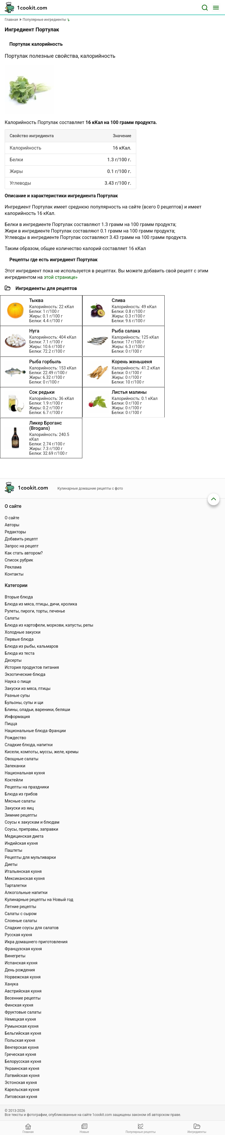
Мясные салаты (20, 801)
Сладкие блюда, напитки (29, 744)
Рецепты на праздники (27, 787)
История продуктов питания (32, 667)
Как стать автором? (24, 553)
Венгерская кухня (22, 1047)
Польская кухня (20, 1040)
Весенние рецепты (23, 998)
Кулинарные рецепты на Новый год (39, 899)
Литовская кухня (21, 1096)
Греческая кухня (20, 1054)
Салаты (12, 618)
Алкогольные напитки (26, 892)
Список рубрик (19, 560)
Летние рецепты (20, 906)
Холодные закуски (22, 632)
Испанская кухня (21, 963)
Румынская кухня (21, 1026)
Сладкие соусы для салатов (32, 927)
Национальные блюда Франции (35, 730)
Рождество (15, 737)
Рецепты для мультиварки (30, 857)
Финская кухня (19, 1005)
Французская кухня (23, 948)
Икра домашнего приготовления (36, 941)
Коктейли (14, 780)
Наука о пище (18, 681)
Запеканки (15, 766)
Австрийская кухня (23, 991)
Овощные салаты (21, 758)
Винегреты (15, 956)
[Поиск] (204, 7)
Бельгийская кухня (23, 1033)
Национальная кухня (25, 773)
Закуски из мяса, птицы (27, 688)
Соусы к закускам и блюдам (32, 822)
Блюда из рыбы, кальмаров (31, 646)
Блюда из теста (20, 653)
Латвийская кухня (22, 1075)
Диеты (11, 864)
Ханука (11, 984)
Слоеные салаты (21, 920)
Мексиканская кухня (25, 878)
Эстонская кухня (21, 1082)
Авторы (12, 524)
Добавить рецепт (21, 539)
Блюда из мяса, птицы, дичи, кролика (41, 604)
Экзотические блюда (25, 674)
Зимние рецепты (21, 815)
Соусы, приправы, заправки (31, 829)
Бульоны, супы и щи (24, 702)
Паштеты (13, 850)
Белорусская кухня (23, 1061)
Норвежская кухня (22, 977)
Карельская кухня (22, 1089)
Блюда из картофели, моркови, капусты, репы (49, 625)
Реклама (13, 567)
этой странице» (60, 277)
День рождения (20, 970)
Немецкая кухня (20, 1019)
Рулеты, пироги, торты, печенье (35, 611)
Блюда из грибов (21, 794)
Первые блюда (19, 639)
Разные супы (17, 695)
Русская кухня (18, 934)
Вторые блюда (19, 597)
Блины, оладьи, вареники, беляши (37, 709)
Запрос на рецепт (22, 546)
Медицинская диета (24, 836)
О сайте (12, 517)
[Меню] (216, 7)
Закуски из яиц (19, 808)
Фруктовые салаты (23, 1012)
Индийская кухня (21, 843)
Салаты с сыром (21, 913)
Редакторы (15, 532)
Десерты (13, 660)
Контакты (14, 574)
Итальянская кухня (23, 871)
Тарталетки (16, 885)
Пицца (11, 723)
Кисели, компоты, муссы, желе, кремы (42, 751)
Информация (17, 716)
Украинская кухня (22, 1068)
